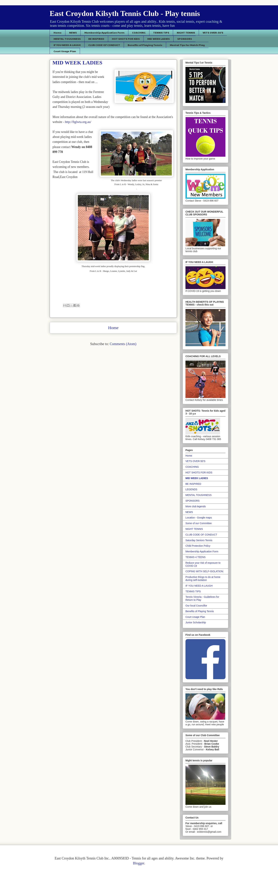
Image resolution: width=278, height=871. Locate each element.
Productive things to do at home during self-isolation (202, 578)
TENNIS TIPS (161, 32)
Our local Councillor (196, 605)
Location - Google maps (198, 517)
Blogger (138, 863)
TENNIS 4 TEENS (195, 557)
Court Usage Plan (65, 51)
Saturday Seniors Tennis (198, 540)
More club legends (195, 506)
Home (58, 32)
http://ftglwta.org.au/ (78, 122)
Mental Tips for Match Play (187, 45)
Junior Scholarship (195, 622)
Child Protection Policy (197, 545)
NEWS (73, 32)
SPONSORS (184, 38)
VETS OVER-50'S (213, 32)
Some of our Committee (198, 523)
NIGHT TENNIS (186, 32)
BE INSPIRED (96, 38)
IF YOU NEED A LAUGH (67, 45)
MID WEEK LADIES (158, 38)
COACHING (139, 32)
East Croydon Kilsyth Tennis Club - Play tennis (125, 13)
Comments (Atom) (123, 344)
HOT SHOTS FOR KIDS (126, 38)
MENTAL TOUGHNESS (67, 38)
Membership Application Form (104, 32)
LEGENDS (191, 489)
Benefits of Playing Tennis (145, 45)
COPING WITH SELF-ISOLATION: (204, 571)
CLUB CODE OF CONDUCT (104, 45)
